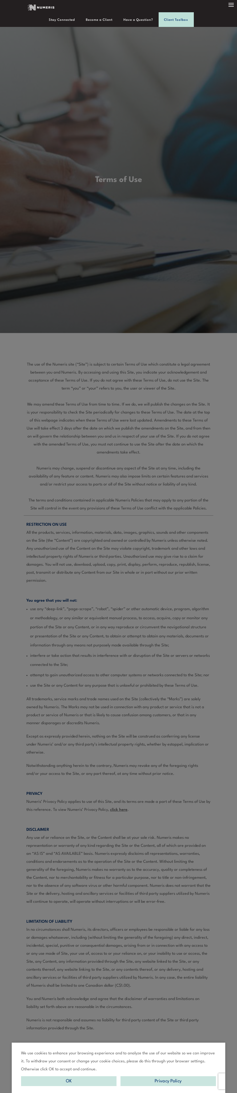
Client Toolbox (174, 20)
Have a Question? (137, 20)
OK (69, 1081)
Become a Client (100, 20)
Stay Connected (64, 20)
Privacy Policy (168, 1081)
